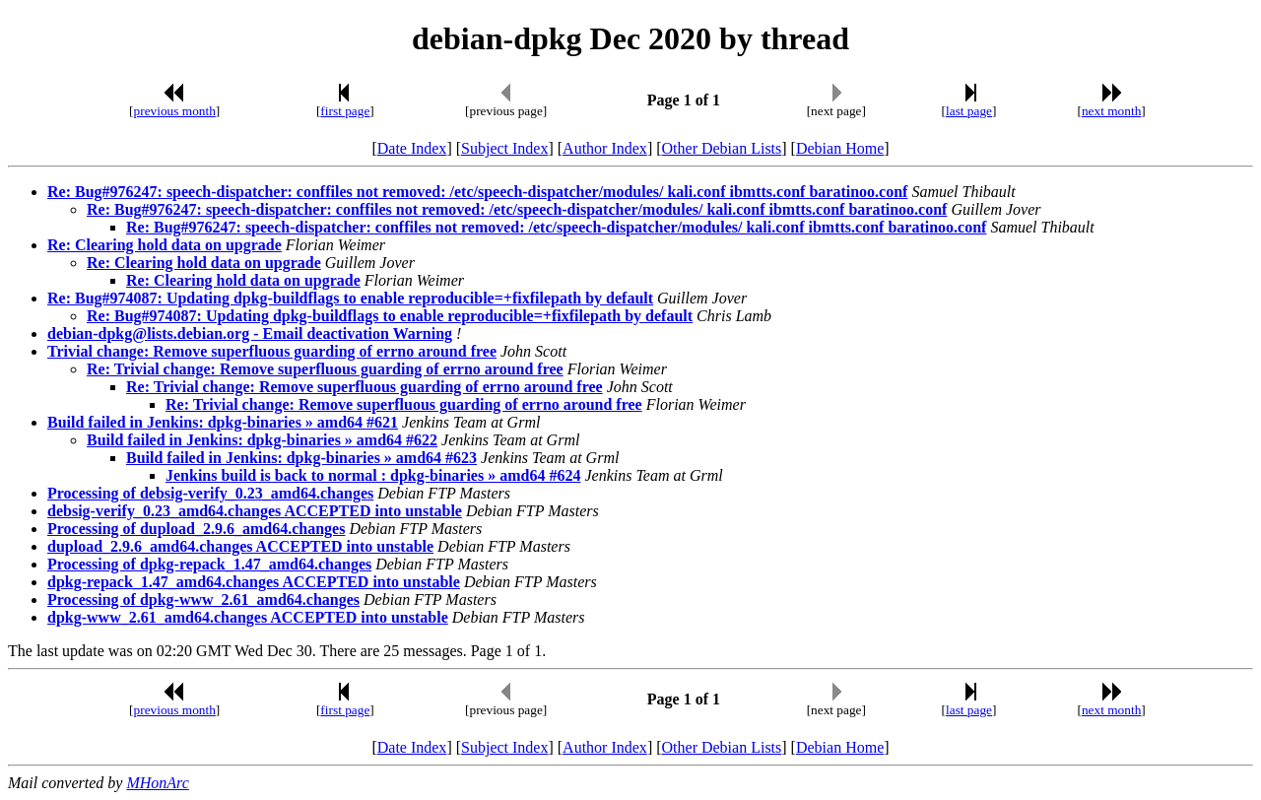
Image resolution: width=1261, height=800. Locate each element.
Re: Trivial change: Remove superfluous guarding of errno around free (325, 369)
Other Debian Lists (722, 148)
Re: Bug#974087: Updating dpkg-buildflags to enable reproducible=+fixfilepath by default (350, 298)
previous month (175, 110)
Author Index (605, 148)
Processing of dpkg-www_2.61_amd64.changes (203, 599)
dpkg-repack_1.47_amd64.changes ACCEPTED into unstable (253, 581)
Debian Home (840, 148)
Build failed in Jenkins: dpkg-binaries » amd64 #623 (301, 457)
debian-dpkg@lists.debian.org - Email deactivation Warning (249, 333)
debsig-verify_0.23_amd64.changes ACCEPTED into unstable (254, 510)
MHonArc (157, 782)
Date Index (412, 148)
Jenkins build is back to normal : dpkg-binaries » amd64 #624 (373, 475)
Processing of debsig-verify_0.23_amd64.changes (210, 493)
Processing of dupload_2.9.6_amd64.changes (196, 528)
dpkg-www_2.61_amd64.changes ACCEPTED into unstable (247, 617)
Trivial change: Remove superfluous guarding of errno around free (272, 351)
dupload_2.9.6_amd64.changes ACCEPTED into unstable (240, 546)
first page (344, 110)
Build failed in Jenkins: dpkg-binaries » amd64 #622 (262, 440)
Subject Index (504, 148)
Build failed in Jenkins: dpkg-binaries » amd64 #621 (222, 422)
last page (969, 110)
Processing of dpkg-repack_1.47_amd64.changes (209, 564)
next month (1111, 110)
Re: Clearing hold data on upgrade (164, 244)
